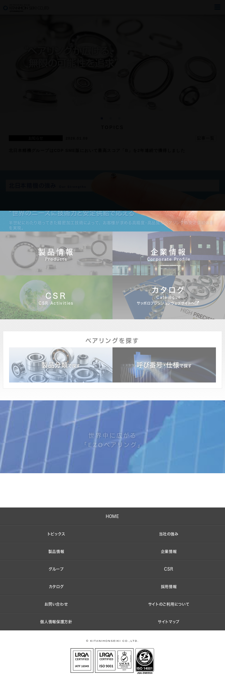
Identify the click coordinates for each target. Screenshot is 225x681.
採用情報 (169, 586)
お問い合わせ (56, 604)
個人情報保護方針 (56, 621)
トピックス (56, 533)
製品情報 (56, 551)
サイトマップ (169, 621)
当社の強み (168, 533)
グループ (56, 569)
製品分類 (60, 365)
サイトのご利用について (169, 604)
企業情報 (169, 551)
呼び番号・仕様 (164, 365)
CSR (168, 569)
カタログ (56, 586)
